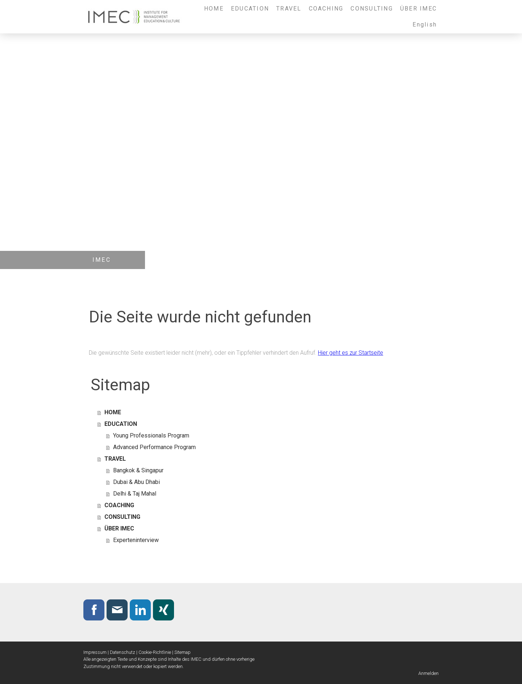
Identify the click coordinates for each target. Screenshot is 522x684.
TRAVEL (288, 8)
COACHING (326, 8)
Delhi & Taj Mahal (134, 493)
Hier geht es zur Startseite (350, 352)
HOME (214, 8)
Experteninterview (136, 540)
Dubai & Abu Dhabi (136, 482)
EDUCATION (250, 8)
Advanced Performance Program (154, 447)
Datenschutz (122, 652)
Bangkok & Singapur (138, 470)
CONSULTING (372, 8)
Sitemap (182, 652)
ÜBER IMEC (418, 8)
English (425, 24)
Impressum (95, 652)
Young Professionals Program (151, 435)
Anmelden (428, 673)
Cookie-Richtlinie (154, 652)
